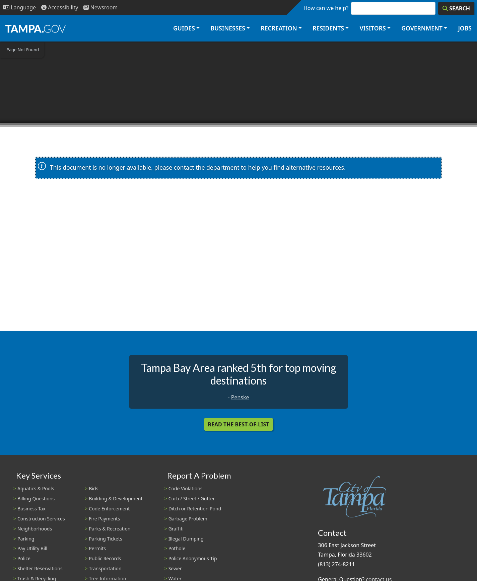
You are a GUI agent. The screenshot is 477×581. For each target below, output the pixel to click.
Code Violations (185, 488)
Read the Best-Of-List (238, 424)
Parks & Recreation (109, 528)
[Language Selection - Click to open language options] (19, 7)
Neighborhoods (34, 528)
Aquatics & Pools (35, 488)
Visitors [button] (372, 28)
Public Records (105, 558)
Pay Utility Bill (32, 548)
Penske (240, 397)
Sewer (175, 568)
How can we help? (325, 8)
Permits (97, 548)
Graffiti (176, 528)
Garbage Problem (187, 518)
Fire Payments (104, 518)
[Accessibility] (60, 7)
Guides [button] (184, 28)
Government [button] (421, 28)
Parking (25, 538)
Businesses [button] (227, 28)
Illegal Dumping (186, 538)
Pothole (177, 548)
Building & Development (115, 498)
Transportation (105, 568)
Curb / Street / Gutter (191, 498)
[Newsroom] (100, 7)
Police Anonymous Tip (192, 558)
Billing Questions (36, 498)
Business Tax (31, 508)
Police (23, 558)
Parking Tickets (105, 538)
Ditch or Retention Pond (194, 508)
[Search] (456, 8)
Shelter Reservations (40, 568)
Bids (93, 488)
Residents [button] (328, 28)
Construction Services (41, 518)
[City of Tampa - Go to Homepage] (35, 28)
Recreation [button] (279, 28)
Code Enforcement (109, 508)
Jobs (465, 28)
